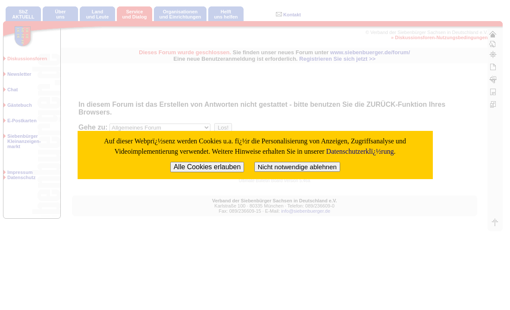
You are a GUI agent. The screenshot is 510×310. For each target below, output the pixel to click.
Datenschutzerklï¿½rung (360, 151)
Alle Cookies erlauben (207, 166)
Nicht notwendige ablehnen (297, 166)
